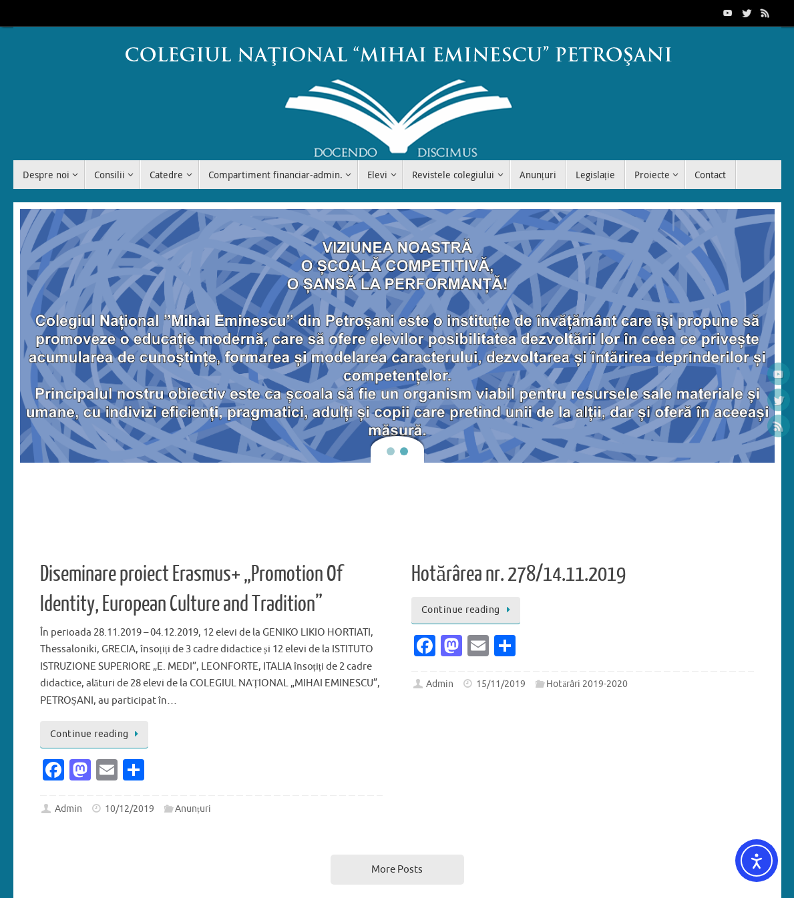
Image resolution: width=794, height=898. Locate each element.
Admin (68, 809)
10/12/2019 (129, 809)
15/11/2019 (501, 684)
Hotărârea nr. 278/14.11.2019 (518, 574)
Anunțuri (193, 809)
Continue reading (97, 734)
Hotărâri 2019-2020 (587, 684)
